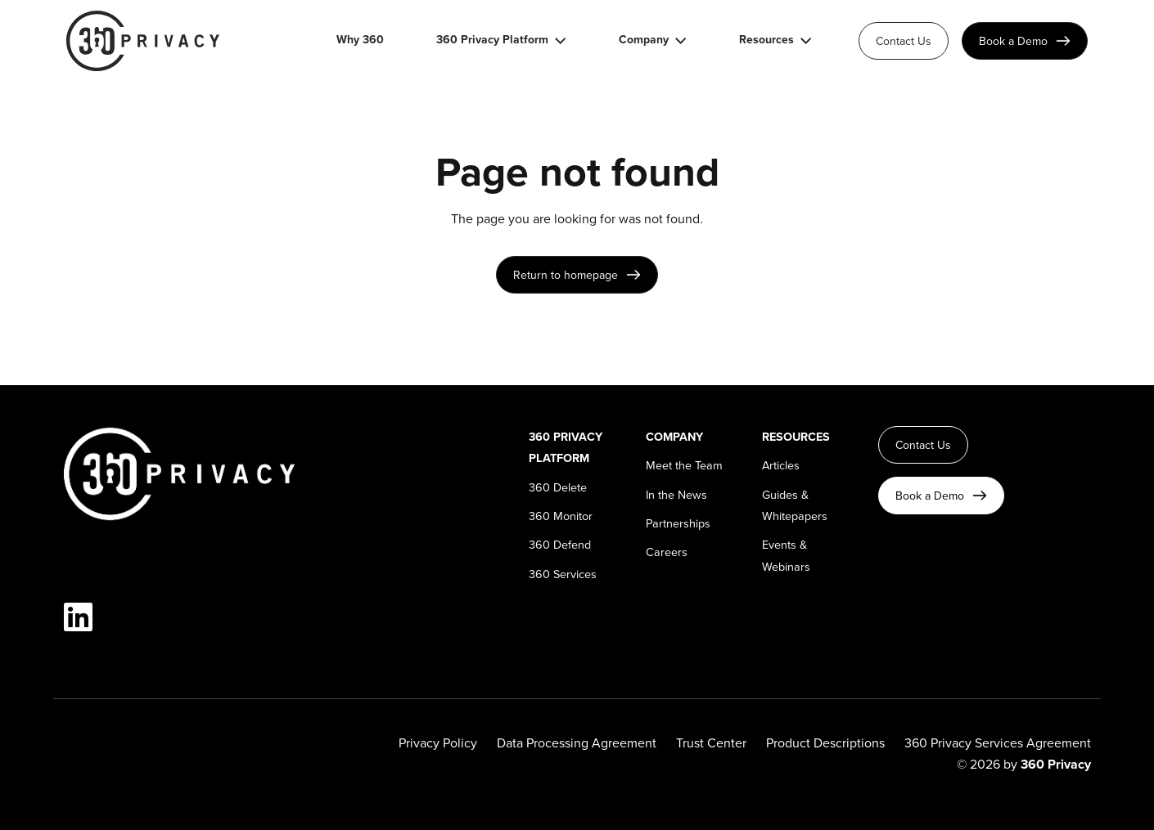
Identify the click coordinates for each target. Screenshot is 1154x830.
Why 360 (360, 40)
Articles (781, 464)
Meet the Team (684, 464)
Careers (666, 551)
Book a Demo (1013, 41)
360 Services (563, 573)
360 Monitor (561, 515)
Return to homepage (565, 275)
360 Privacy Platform (492, 40)
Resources (766, 40)
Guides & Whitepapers (794, 505)
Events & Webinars (786, 555)
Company (644, 40)
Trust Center (711, 742)
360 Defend (560, 544)
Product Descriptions (825, 742)
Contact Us (903, 41)
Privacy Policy (438, 742)
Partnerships (678, 523)
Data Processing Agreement (576, 742)
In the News (676, 494)
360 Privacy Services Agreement (997, 742)
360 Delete (558, 487)
